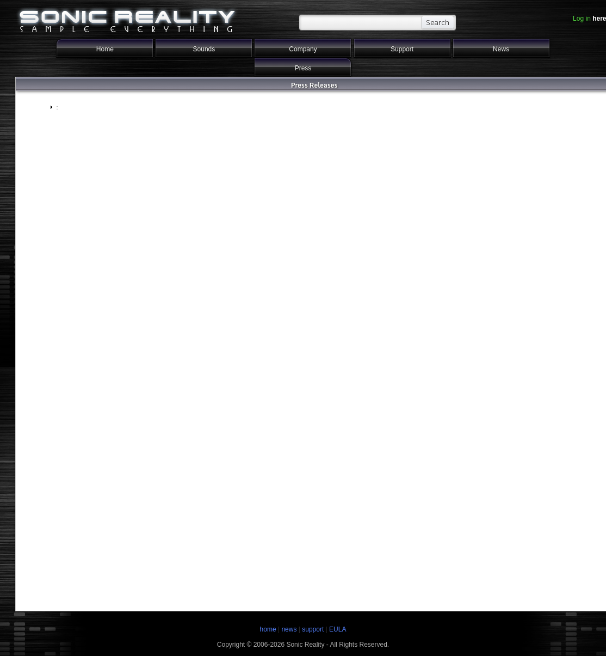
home (268, 629)
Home (105, 49)
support (313, 629)
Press (303, 68)
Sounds (204, 49)
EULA (337, 629)
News (501, 49)
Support (402, 49)
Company (303, 49)
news (288, 629)
